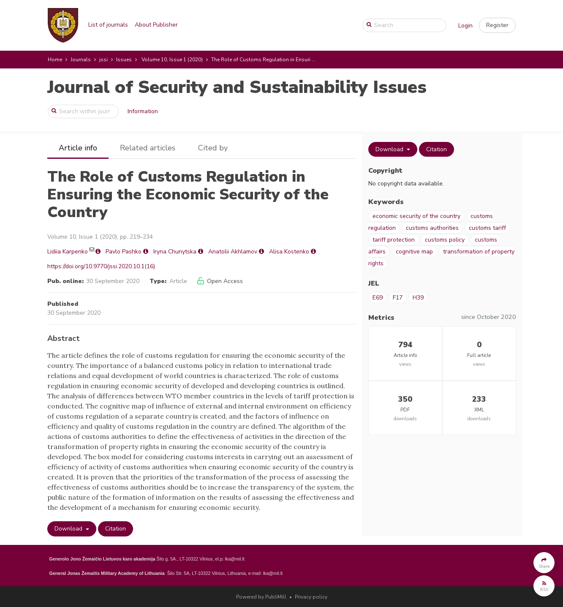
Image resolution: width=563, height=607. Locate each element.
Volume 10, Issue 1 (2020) (172, 59)
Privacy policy (311, 596)
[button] (497, 25)
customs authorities (432, 228)
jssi (103, 59)
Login (465, 26)
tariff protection (394, 240)
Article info (78, 148)
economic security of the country (416, 216)
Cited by (213, 148)
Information (143, 111)
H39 (418, 298)
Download (69, 529)
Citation (115, 529)
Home (55, 59)
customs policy (445, 240)
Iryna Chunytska (174, 252)
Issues (124, 59)
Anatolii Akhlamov (232, 252)
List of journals (108, 25)
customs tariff (487, 228)
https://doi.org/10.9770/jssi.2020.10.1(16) (101, 266)
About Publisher (156, 25)
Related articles (147, 148)
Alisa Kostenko (289, 252)
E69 (378, 298)
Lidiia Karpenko (67, 252)
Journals (81, 59)
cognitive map (414, 252)
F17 (398, 298)
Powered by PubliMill (261, 596)
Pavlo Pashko (123, 252)
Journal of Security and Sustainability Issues (237, 87)
